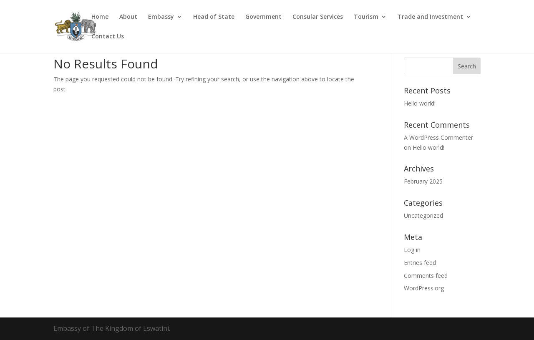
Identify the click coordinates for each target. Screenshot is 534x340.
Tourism (366, 17)
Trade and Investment (430, 17)
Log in (412, 250)
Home (99, 17)
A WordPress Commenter (438, 137)
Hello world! (420, 103)
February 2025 (423, 181)
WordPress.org (424, 288)
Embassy (161, 17)
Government (263, 17)
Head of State (213, 17)
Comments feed (426, 276)
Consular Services (317, 17)
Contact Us (107, 36)
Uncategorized (423, 215)
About (128, 17)
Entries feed (420, 263)
